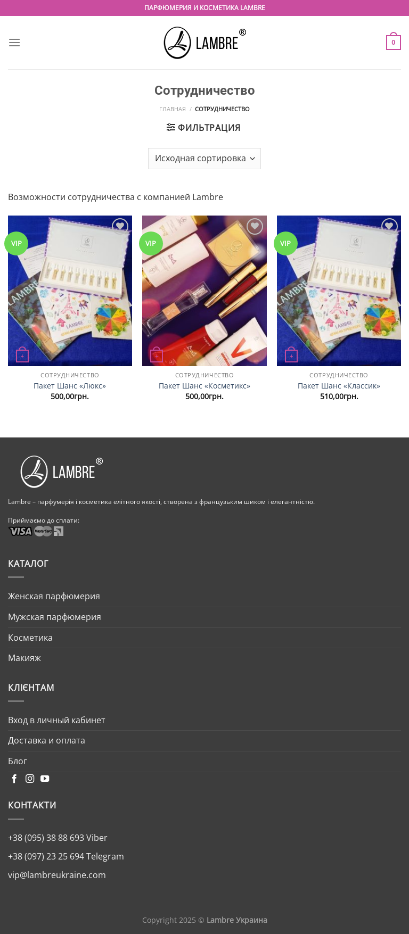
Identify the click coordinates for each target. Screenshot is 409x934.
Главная (172, 109)
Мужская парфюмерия (54, 617)
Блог (17, 761)
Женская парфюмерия (54, 596)
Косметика (30, 637)
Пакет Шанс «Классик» (339, 386)
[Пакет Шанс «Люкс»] (70, 291)
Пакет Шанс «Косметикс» (204, 386)
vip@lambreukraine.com (57, 875)
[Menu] (14, 42)
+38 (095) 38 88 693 (46, 838)
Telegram (104, 856)
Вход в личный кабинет (56, 720)
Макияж (24, 658)
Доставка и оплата (46, 740)
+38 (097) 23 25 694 (46, 856)
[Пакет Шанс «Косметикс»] (204, 291)
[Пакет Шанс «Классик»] (339, 291)
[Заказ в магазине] (204, 158)
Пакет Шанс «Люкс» (70, 386)
